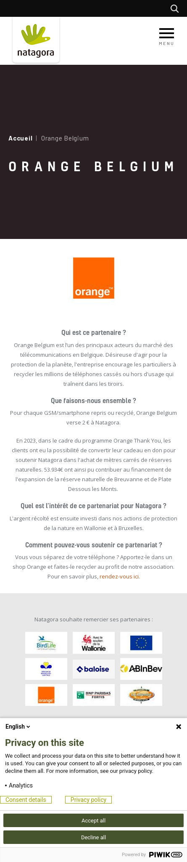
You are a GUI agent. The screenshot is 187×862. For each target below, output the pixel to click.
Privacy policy (88, 799)
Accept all (93, 820)
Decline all (93, 837)
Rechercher (176, 8)
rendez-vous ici (119, 576)
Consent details (25, 799)
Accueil (20, 138)
